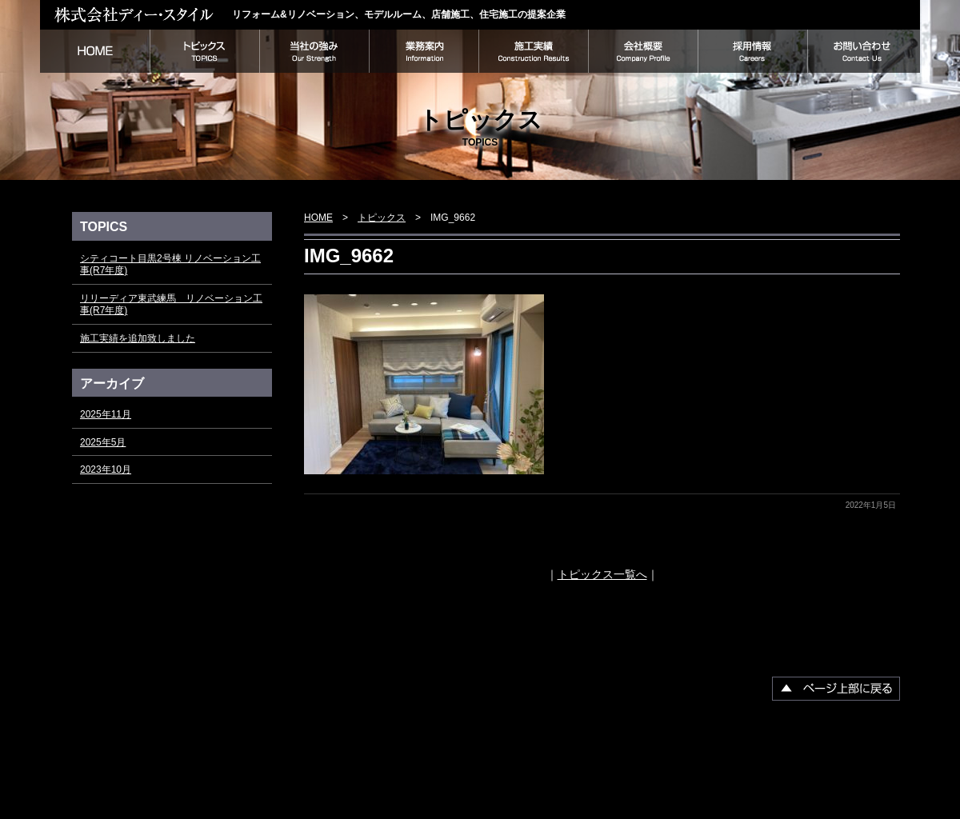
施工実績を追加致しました (137, 338)
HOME (95, 51)
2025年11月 (105, 414)
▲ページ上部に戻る (836, 689)
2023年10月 (105, 469)
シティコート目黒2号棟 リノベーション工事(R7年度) (170, 265)
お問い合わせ (863, 51)
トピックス (204, 51)
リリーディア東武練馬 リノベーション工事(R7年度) (171, 305)
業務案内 (423, 51)
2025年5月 (103, 442)
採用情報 (752, 51)
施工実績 (533, 51)
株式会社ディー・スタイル (136, 14)
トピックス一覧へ (602, 574)
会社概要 (643, 51)
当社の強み (314, 51)
